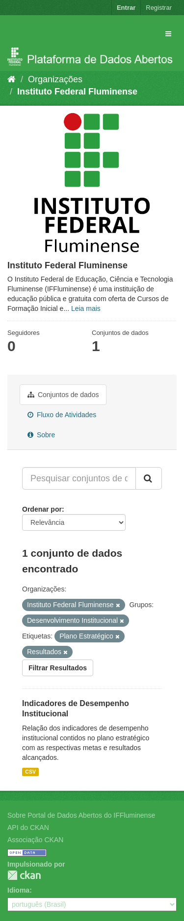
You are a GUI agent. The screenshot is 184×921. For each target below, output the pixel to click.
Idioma (18, 890)
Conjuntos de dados (63, 395)
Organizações (55, 79)
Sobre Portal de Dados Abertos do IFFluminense (81, 815)
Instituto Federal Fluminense (77, 91)
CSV (30, 772)
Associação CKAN (35, 840)
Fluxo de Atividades (61, 415)
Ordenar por (42, 509)
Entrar (126, 7)
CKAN (24, 875)
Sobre (41, 435)
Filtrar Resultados (57, 668)
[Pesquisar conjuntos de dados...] (79, 478)
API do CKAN (28, 827)
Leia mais (86, 308)
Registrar (159, 7)
